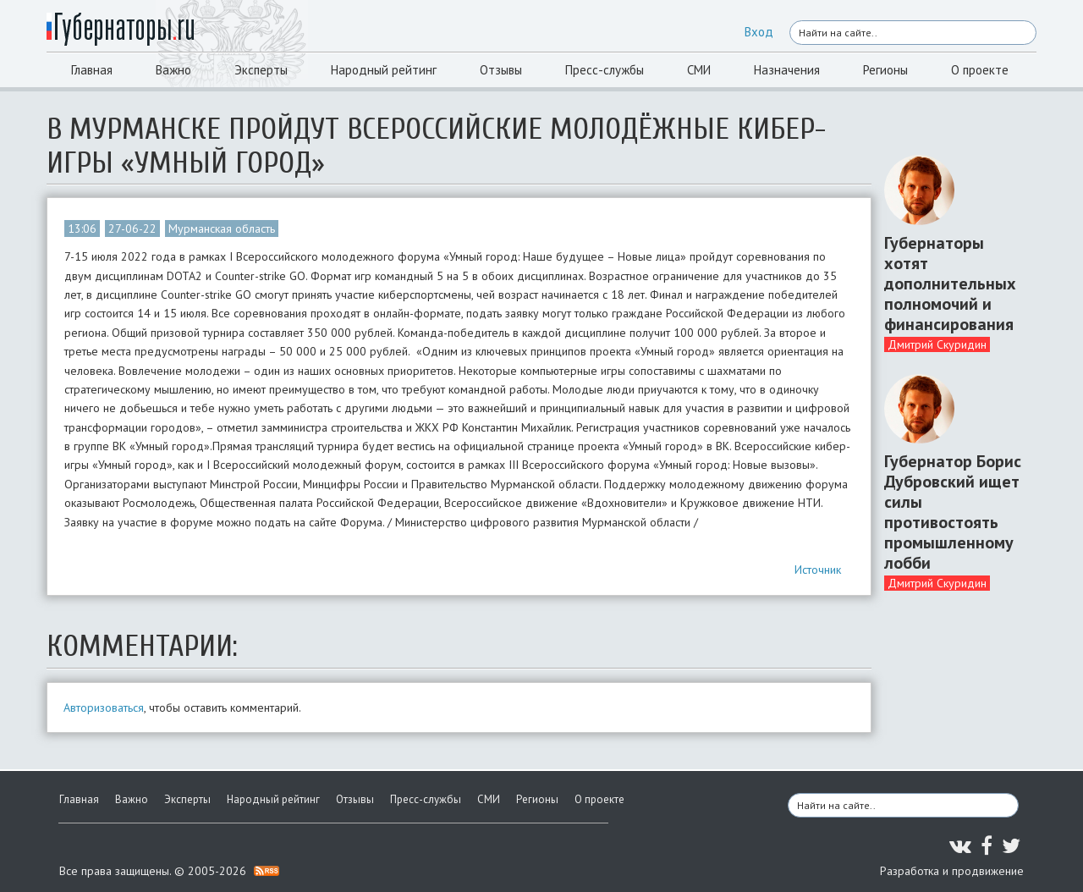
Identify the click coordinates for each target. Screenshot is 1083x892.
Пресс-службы (604, 70)
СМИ (699, 70)
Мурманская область (221, 228)
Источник (817, 569)
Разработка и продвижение (952, 870)
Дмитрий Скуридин (937, 344)
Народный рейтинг (384, 70)
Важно (173, 70)
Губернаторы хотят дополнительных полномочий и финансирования (950, 283)
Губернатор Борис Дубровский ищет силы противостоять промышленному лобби (952, 512)
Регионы (885, 70)
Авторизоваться (103, 707)
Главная (92, 70)
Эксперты (261, 70)
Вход (759, 32)
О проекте (980, 70)
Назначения (787, 70)
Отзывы (501, 70)
